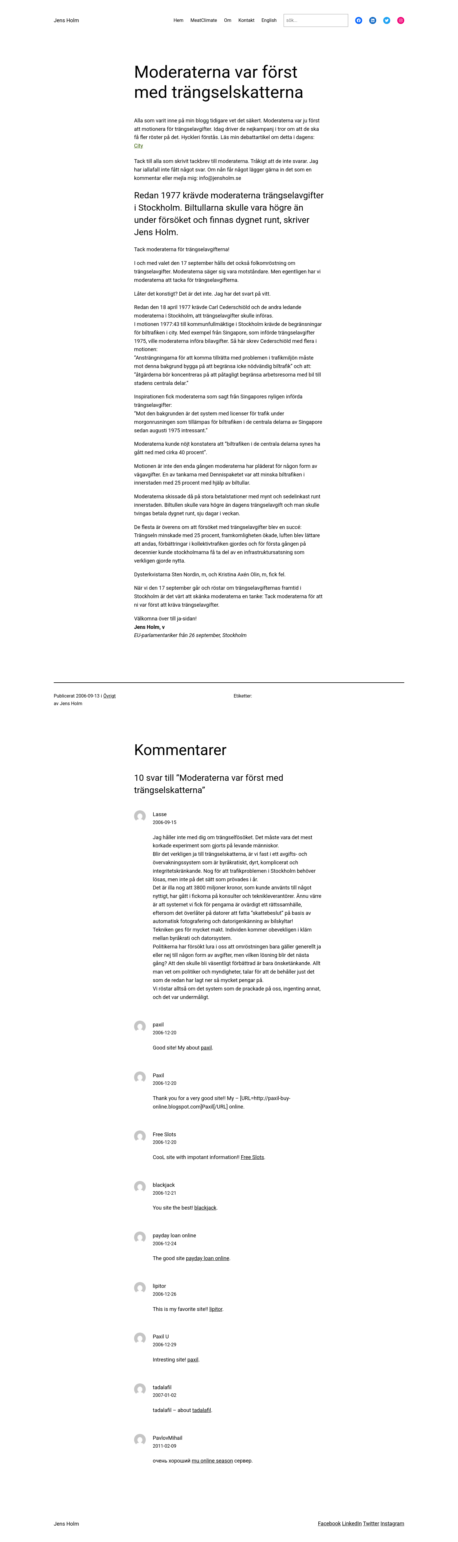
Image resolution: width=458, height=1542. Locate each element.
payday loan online (174, 1235)
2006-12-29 (164, 1344)
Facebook (329, 1523)
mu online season (212, 1461)
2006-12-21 (164, 1193)
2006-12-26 (164, 1294)
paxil (158, 1024)
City (138, 146)
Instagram (392, 1523)
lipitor (159, 1286)
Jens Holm (66, 20)
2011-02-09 (164, 1446)
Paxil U (161, 1336)
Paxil (158, 1075)
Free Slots (164, 1134)
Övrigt (109, 696)
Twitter (371, 1523)
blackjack (164, 1185)
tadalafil (162, 1387)
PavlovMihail (167, 1438)
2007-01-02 (164, 1395)
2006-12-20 (164, 1032)
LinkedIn (352, 1523)
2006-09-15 (164, 822)
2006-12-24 (164, 1243)
